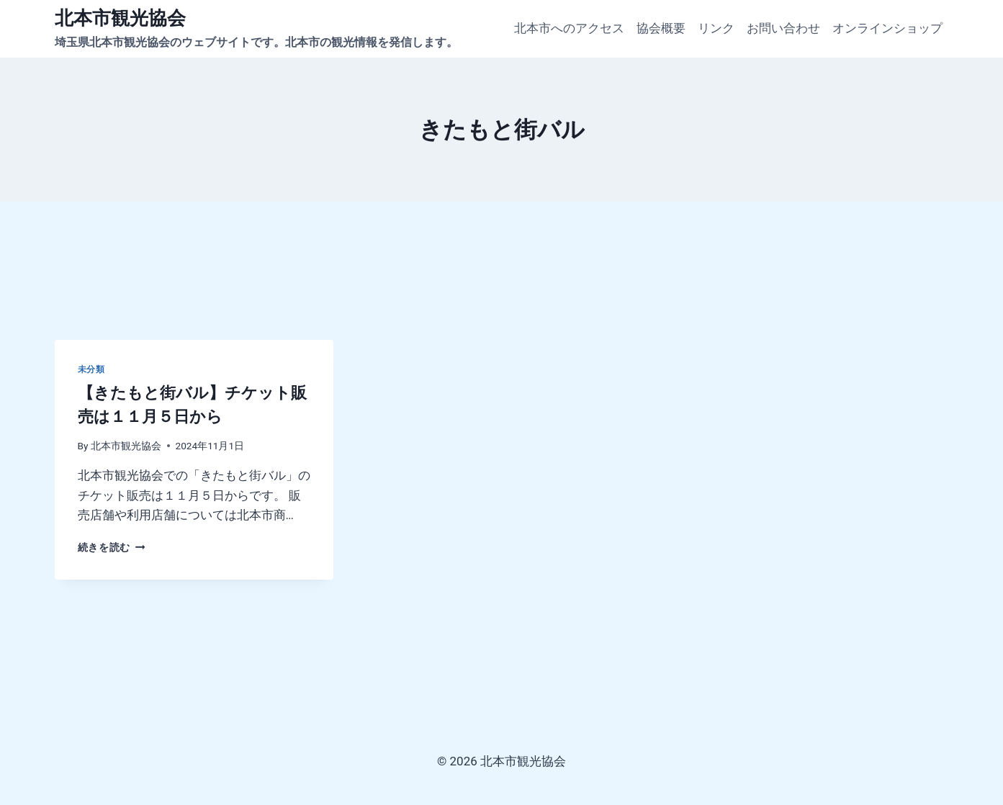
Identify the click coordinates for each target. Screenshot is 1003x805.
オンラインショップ (887, 28)
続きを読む (111, 547)
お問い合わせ (783, 28)
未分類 (91, 369)
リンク (716, 28)
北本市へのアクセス (569, 28)
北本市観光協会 (126, 445)
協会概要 (661, 28)
